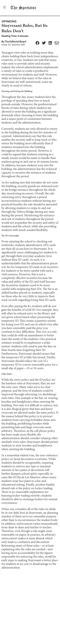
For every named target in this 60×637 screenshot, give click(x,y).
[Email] (57, 43)
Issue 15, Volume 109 (13, 44)
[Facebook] (37, 43)
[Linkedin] (50, 43)
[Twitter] (44, 43)
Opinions (8, 21)
